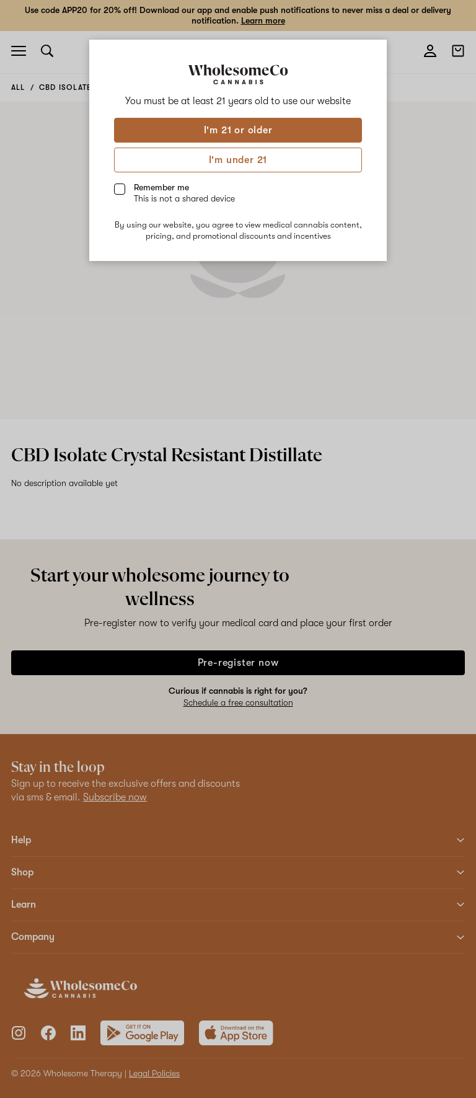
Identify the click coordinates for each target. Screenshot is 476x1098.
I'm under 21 (238, 160)
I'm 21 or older (238, 130)
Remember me (184, 192)
